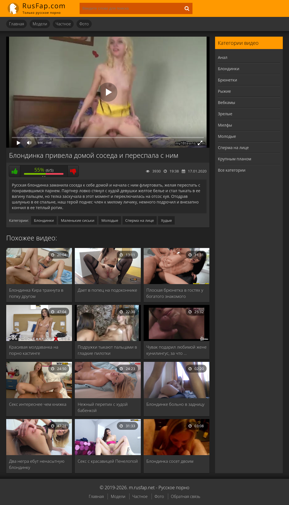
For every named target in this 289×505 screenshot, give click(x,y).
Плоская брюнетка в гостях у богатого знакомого (174, 293)
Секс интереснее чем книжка (37, 404)
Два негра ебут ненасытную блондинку (36, 464)
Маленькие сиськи (78, 220)
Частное (63, 23)
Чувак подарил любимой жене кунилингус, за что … (176, 350)
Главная (16, 23)
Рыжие (224, 91)
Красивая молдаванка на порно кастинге (33, 350)
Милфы (225, 125)
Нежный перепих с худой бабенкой (103, 407)
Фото (84, 23)
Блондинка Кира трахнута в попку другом (36, 293)
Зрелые (225, 113)
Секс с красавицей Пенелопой (108, 461)
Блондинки (44, 220)
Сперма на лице (139, 220)
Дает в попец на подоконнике (107, 290)
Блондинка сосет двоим (170, 461)
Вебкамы (226, 102)
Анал (222, 57)
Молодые (109, 220)
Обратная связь (185, 496)
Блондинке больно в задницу (175, 404)
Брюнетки (227, 80)
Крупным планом (234, 158)
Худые (166, 220)
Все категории (232, 170)
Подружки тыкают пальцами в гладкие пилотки (107, 350)
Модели (39, 23)
